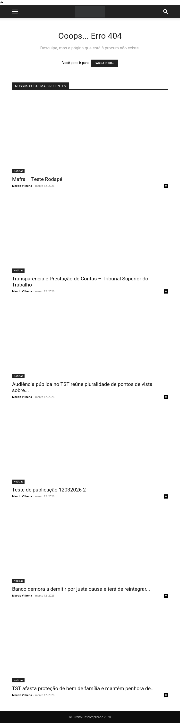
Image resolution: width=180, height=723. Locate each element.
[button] (15, 11)
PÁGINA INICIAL (104, 63)
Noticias (18, 171)
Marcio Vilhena (22, 185)
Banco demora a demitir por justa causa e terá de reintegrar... (81, 589)
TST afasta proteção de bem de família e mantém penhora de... (83, 688)
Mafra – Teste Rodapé (37, 179)
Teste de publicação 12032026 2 (49, 490)
